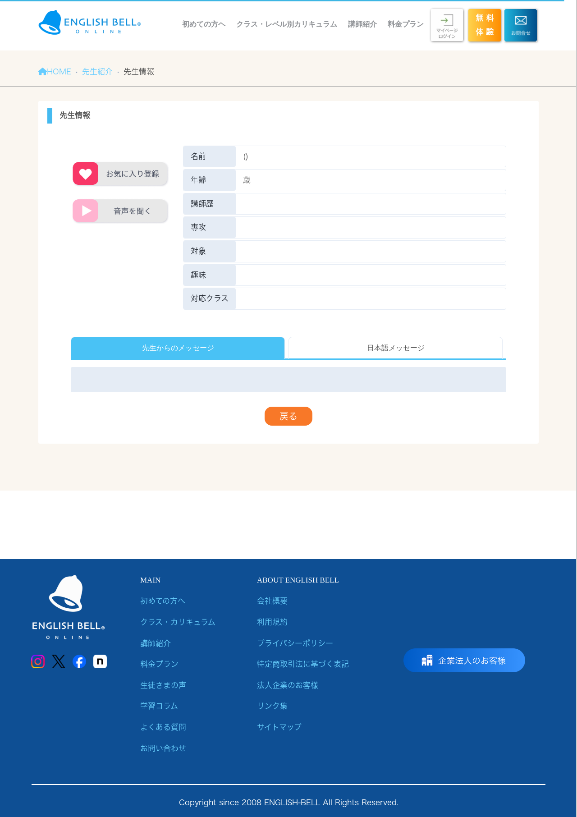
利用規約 (272, 622)
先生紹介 (97, 71)
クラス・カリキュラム (177, 622)
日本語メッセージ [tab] (396, 348)
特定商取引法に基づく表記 (303, 664)
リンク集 (272, 706)
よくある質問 (163, 727)
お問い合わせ (163, 748)
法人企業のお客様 (287, 685)
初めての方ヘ (203, 24)
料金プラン (406, 24)
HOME (54, 71)
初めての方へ (162, 601)
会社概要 (272, 601)
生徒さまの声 (163, 685)
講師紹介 (362, 24)
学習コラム (159, 706)
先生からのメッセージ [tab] (178, 348)
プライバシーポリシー (295, 643)
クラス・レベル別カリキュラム (286, 24)
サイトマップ (279, 727)
